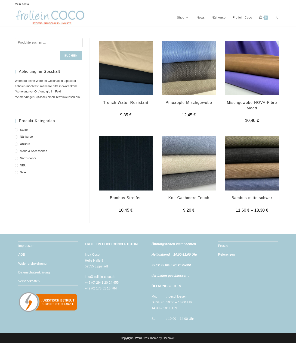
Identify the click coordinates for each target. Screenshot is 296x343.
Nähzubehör (28, 158)
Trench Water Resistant (125, 103)
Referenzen (226, 254)
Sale (23, 172)
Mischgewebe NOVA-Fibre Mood (252, 105)
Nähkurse (26, 136)
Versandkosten (29, 281)
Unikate (25, 144)
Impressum (26, 246)
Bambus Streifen (126, 198)
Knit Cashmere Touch (188, 198)
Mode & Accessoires (33, 151)
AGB (21, 254)
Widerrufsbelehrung (32, 263)
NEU (23, 165)
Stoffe (24, 129)
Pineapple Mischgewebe (189, 103)
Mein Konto (22, 4)
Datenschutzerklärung (34, 272)
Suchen (71, 55)
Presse (223, 246)
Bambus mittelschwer (251, 198)
